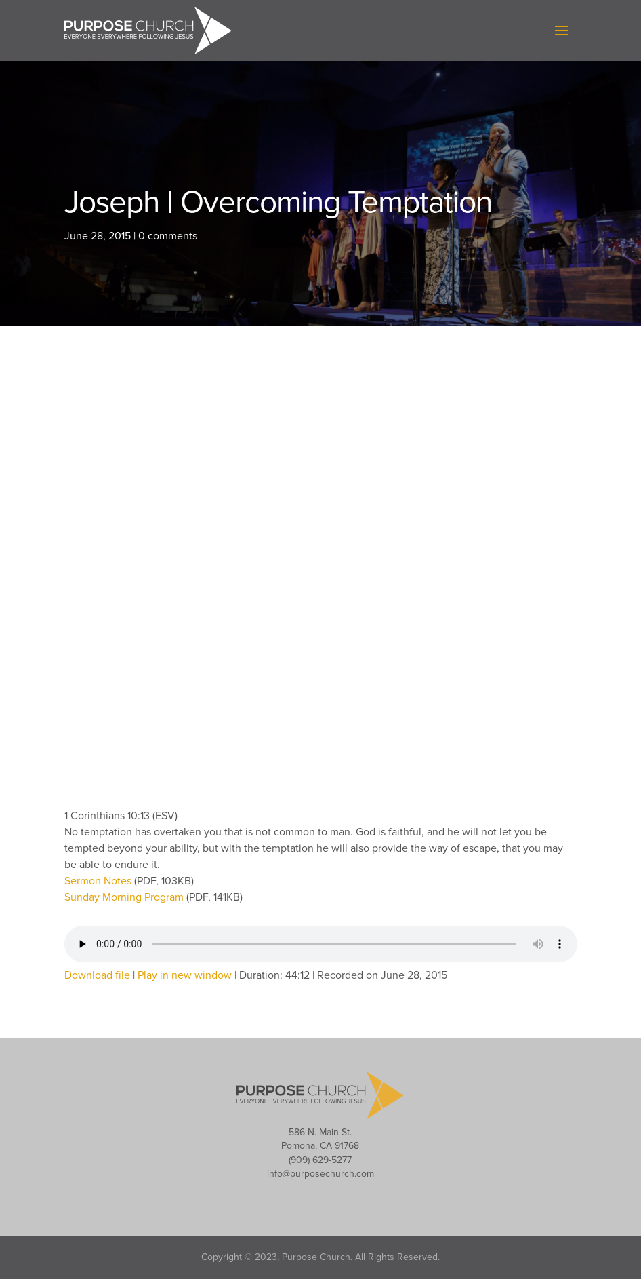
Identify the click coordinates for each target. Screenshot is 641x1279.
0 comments (167, 236)
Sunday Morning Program (125, 897)
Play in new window (185, 975)
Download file (97, 975)
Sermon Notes (99, 881)
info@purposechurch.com (320, 1173)
